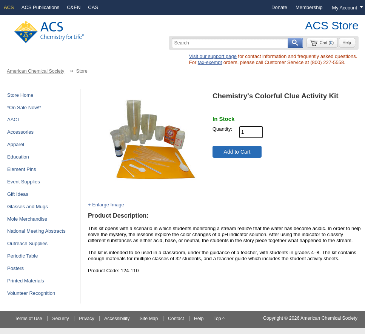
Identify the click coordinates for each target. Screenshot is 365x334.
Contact (176, 318)
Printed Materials (25, 281)
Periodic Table (22, 256)
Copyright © (275, 318)
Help (346, 42)
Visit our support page (213, 56)
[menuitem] (279, 7)
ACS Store (332, 25)
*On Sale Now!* (24, 107)
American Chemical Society (35, 71)
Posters (15, 268)
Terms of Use (28, 318)
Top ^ (219, 318)
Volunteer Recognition (31, 293)
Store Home (20, 95)
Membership (309, 7)
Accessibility (116, 318)
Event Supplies (23, 182)
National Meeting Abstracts (36, 231)
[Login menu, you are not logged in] (346, 7)
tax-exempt (210, 62)
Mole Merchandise (27, 219)
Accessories (20, 132)
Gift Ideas (17, 194)
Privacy (86, 318)
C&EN (73, 7)
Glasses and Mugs (27, 206)
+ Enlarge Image (106, 204)
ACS (9, 7)
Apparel (15, 144)
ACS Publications (40, 7)
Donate (279, 7)
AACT (13, 119)
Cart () (326, 42)
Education (18, 157)
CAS (93, 7)
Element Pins (21, 169)
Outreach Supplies (27, 243)
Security (60, 318)
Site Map (149, 318)
